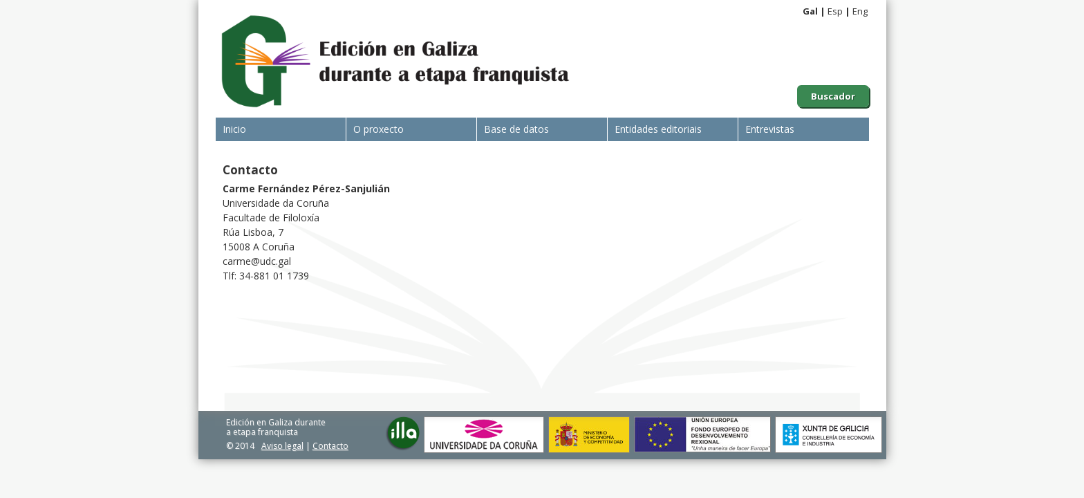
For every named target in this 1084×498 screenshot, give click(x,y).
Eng (860, 11)
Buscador (833, 96)
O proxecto (378, 129)
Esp (835, 11)
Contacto (330, 446)
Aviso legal (282, 446)
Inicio (234, 129)
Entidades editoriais (658, 129)
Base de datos (516, 129)
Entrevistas (769, 129)
